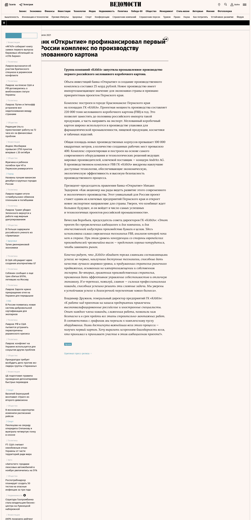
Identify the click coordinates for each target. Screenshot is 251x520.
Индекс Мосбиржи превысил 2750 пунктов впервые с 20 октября (18, 149)
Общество (151, 10)
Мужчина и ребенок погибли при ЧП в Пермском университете (19, 165)
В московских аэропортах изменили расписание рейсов (19, 413)
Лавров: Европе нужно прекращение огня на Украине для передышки (19, 292)
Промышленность (9, 16)
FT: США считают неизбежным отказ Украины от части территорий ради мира (18, 449)
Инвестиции (64, 10)
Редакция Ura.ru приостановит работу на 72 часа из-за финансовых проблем (20, 131)
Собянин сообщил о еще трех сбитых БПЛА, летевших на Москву (19, 276)
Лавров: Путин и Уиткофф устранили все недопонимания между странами (20, 109)
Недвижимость (106, 10)
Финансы (50, 10)
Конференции (102, 16)
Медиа (92, 10)
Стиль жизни (182, 10)
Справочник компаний (124, 16)
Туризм (166, 16)
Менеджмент (166, 10)
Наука (186, 16)
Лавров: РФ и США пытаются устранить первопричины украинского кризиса (17, 329)
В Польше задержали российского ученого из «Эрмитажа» (19, 232)
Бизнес (23, 10)
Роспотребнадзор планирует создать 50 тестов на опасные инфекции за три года (18, 485)
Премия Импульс (60, 16)
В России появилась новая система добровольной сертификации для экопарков (20, 309)
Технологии (80, 10)
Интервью (198, 10)
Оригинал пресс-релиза (87, 353)
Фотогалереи (225, 10)
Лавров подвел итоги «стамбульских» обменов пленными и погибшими (19, 197)
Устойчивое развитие (222, 16)
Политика (123, 10)
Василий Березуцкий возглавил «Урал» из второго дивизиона (17, 397)
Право (177, 16)
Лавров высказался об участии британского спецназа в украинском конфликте (18, 70)
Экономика (35, 10)
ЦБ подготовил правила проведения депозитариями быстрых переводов (21, 379)
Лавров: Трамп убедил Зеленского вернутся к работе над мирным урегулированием (18, 214)
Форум (240, 16)
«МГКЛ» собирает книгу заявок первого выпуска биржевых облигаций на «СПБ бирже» (19, 51)
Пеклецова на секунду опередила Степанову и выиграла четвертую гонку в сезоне (20, 430)
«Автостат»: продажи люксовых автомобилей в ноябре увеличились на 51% (21, 467)
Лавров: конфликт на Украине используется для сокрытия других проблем (20, 346)
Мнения (210, 10)
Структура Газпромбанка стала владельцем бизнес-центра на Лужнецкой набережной (20, 504)
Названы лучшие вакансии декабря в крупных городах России (20, 180)
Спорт (88, 16)
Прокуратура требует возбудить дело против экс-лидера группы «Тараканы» (21, 362)
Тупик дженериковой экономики (17, 246)
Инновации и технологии (35, 16)
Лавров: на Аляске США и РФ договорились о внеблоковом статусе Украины (19, 90)
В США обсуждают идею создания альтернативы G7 (20, 262)
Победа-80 (136, 10)
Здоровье (77, 16)
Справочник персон (149, 16)
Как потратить (200, 16)
